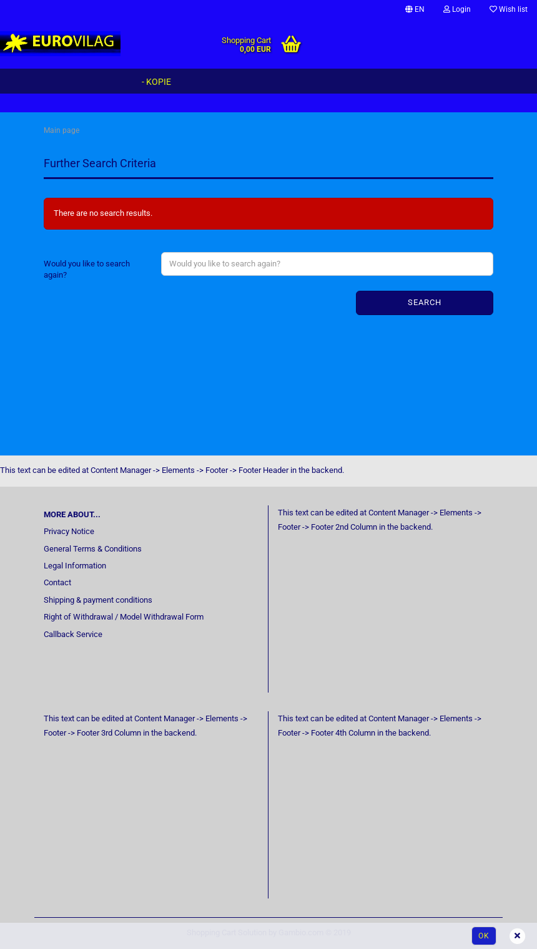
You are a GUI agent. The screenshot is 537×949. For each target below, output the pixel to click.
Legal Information (75, 565)
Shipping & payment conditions (98, 600)
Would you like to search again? (87, 269)
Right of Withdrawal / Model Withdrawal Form (124, 616)
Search (424, 302)
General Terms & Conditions (93, 548)
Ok (484, 936)
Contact (57, 582)
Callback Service (73, 634)
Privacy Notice (69, 531)
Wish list (509, 9)
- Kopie (156, 82)
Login (457, 9)
